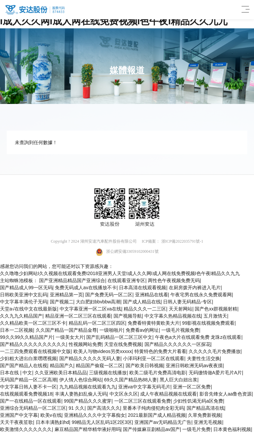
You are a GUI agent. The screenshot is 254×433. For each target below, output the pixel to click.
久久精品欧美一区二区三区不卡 (33, 323)
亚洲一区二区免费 (192, 386)
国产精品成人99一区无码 (26, 287)
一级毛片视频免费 (180, 330)
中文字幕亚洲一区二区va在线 (90, 309)
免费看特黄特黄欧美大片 (154, 323)
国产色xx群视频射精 (216, 309)
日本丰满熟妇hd (52, 422)
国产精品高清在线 (205, 408)
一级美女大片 (70, 337)
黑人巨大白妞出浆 (178, 379)
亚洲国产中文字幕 (19, 415)
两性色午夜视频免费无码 (174, 280)
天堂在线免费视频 (123, 344)
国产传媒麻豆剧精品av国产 (151, 429)
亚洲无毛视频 (208, 422)
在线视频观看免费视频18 (26, 394)
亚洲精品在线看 (151, 294)
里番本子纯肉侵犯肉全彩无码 (153, 408)
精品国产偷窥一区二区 (99, 365)
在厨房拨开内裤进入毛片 (195, 287)
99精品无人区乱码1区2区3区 (102, 422)
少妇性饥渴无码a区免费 (198, 401)
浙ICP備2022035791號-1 (182, 241)
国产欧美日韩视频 (144, 365)
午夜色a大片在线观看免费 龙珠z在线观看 (198, 337)
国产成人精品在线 (142, 301)
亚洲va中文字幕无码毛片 (144, 386)
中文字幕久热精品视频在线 (173, 316)
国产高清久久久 (103, 408)
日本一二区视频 (16, 330)
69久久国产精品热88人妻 (130, 379)
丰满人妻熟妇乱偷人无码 (81, 394)
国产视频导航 (128, 316)
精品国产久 (61, 365)
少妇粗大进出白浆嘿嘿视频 (28, 358)
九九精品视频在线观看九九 (87, 386)
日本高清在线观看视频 (142, 287)
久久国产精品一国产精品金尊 (66, 330)
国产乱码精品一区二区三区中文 (119, 337)
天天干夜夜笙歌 (16, 422)
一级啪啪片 (111, 330)
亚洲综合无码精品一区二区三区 (33, 408)
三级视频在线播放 (108, 372)
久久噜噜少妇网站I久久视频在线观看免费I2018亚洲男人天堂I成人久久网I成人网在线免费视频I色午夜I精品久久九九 (120, 273)
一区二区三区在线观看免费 (142, 401)
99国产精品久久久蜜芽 (88, 401)
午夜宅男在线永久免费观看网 (201, 294)
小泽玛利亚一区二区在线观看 (153, 358)
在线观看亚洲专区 (126, 280)
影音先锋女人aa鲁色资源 (225, 394)
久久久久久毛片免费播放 (215, 351)
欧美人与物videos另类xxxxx (102, 351)
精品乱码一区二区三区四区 (97, 323)
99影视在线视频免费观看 (208, 323)
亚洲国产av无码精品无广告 (162, 422)
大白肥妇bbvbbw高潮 (98, 301)
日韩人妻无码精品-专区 (187, 301)
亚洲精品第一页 (66, 294)
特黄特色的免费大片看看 (160, 351)
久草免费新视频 (204, 415)
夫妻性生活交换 (203, 358)
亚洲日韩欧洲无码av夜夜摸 (194, 365)
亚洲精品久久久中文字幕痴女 (94, 415)
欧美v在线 (51, 415)
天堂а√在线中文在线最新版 (28, 309)
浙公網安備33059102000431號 (127, 252)
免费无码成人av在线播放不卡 (86, 287)
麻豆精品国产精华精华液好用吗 (88, 429)
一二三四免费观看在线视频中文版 (35, 351)
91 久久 (77, 408)
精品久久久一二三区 (145, 309)
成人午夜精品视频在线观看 (168, 394)
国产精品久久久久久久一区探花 (178, 344)
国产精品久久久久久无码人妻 (90, 358)
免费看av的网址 (142, 330)
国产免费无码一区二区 (108, 294)
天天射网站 (180, 309)
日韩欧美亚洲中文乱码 (23, 294)
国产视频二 (61, 301)
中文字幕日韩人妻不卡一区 (28, 386)
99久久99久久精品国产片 (26, 337)
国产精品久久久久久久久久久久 (33, 344)
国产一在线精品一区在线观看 (30, 401)
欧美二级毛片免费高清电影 (157, 372)
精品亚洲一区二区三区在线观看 (78, 316)
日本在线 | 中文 (16, 372)
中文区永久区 (123, 394)
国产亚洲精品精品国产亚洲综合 (72, 280)
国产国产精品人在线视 (23, 365)
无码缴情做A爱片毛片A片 (215, 372)
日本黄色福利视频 (232, 429)
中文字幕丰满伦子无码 (23, 301)
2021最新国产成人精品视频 (157, 415)
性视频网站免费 (85, 344)
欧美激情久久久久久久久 (26, 429)
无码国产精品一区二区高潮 (28, 379)
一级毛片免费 (196, 429)
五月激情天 (215, 316)
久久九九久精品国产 (21, 316)
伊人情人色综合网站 (80, 379)
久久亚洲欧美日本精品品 (61, 372)
